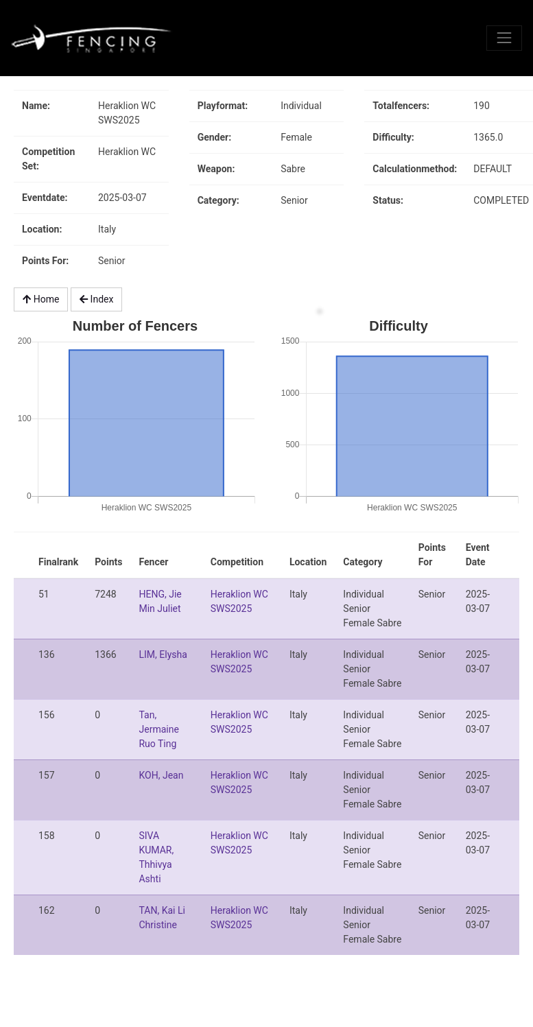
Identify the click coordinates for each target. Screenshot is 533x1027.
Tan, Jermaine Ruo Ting (158, 729)
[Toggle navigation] (504, 37)
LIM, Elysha (163, 654)
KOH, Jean (161, 775)
